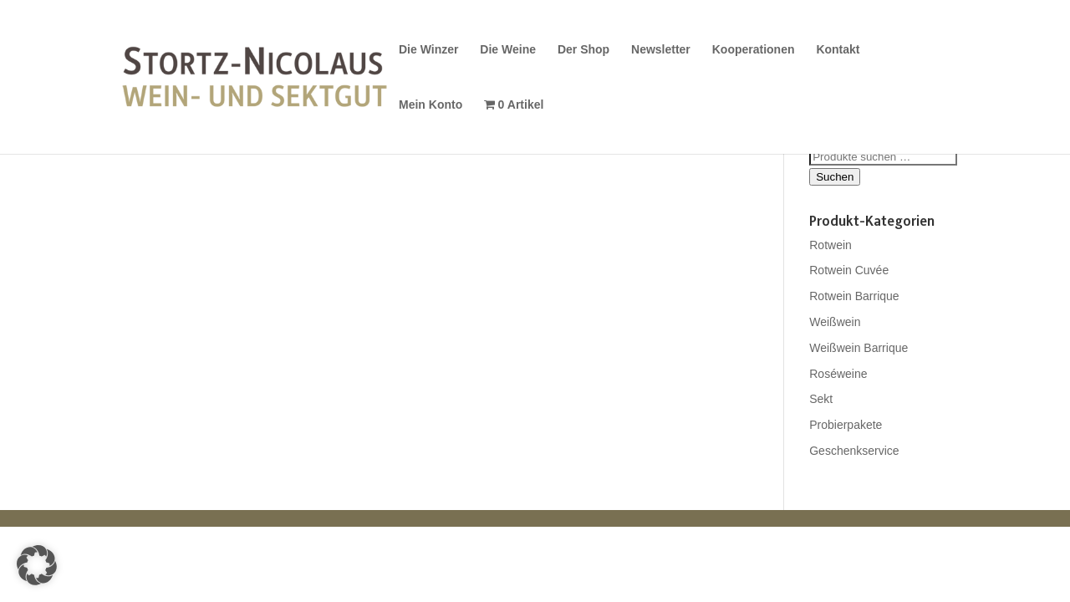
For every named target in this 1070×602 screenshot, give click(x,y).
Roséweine (838, 373)
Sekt (821, 399)
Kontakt (837, 49)
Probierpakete (845, 424)
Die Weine (508, 49)
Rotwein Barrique (854, 296)
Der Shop (583, 49)
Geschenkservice (854, 450)
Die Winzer (428, 49)
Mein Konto (430, 105)
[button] (37, 565)
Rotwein (830, 245)
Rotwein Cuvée (849, 270)
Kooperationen (753, 49)
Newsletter (660, 49)
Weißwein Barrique (858, 348)
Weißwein (834, 322)
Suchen (834, 177)
